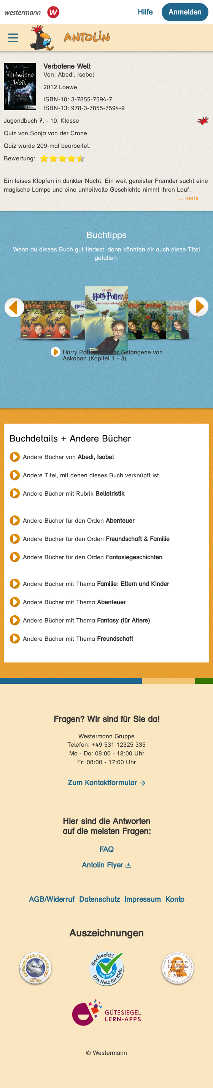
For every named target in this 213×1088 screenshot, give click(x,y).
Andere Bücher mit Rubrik (73, 493)
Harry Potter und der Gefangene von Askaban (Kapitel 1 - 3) (113, 353)
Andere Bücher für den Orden (78, 520)
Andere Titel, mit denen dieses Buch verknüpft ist (91, 475)
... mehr (189, 198)
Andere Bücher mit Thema (96, 583)
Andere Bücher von (68, 457)
